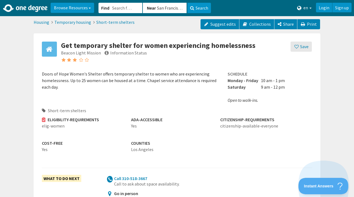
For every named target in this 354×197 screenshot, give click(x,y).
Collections (257, 24)
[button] (177, 98)
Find (105, 8)
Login (324, 7)
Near (151, 8)
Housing (41, 22)
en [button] (304, 8)
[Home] (25, 8)
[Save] (301, 47)
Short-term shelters (115, 22)
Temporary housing (72, 22)
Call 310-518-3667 (130, 178)
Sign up (342, 7)
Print (309, 24)
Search (199, 8)
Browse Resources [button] (72, 7)
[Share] (285, 24)
